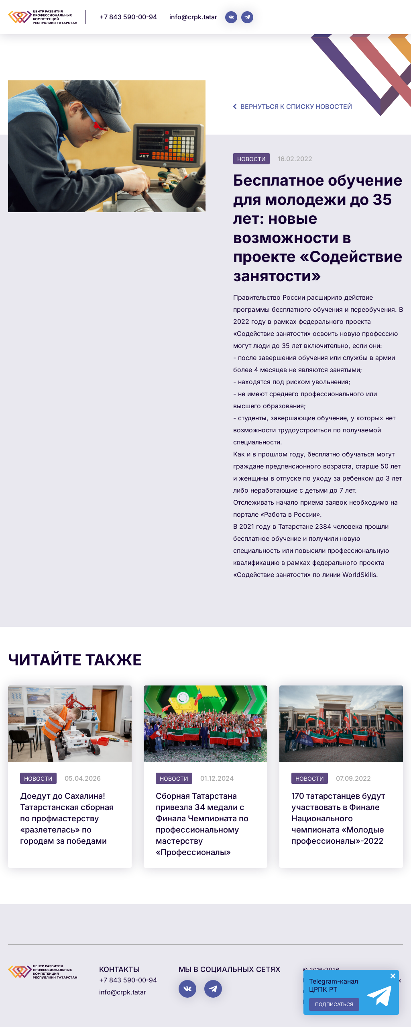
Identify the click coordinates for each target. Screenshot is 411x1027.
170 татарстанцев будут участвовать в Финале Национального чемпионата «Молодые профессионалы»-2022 (338, 818)
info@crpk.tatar (193, 17)
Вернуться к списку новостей (296, 106)
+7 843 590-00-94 (128, 17)
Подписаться (334, 1004)
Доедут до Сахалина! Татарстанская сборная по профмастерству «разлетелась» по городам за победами (67, 818)
